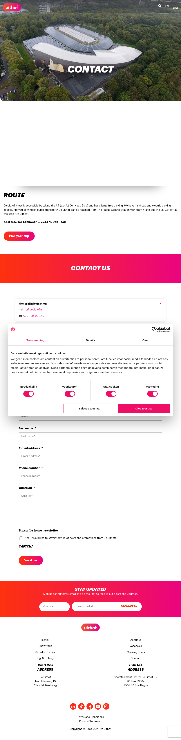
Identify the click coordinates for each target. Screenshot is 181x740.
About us (135, 640)
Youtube (98, 706)
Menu (175, 6)
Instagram (106, 706)
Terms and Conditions (90, 717)
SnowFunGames (45, 652)
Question (27, 488)
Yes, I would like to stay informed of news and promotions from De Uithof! (70, 538)
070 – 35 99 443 (33, 316)
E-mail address (31, 448)
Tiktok (81, 706)
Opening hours (136, 652)
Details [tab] (90, 340)
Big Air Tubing (45, 658)
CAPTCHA (26, 546)
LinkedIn (73, 706)
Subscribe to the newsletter (38, 530)
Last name (27, 428)
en (167, 6)
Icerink (45, 640)
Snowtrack (45, 646)
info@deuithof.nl (32, 309)
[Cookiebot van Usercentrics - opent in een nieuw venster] (154, 329)
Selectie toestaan (90, 408)
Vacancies (136, 646)
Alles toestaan (144, 408)
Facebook (89, 706)
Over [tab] (145, 340)
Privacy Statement (90, 721)
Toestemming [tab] (35, 340)
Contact (136, 658)
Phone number (31, 468)
